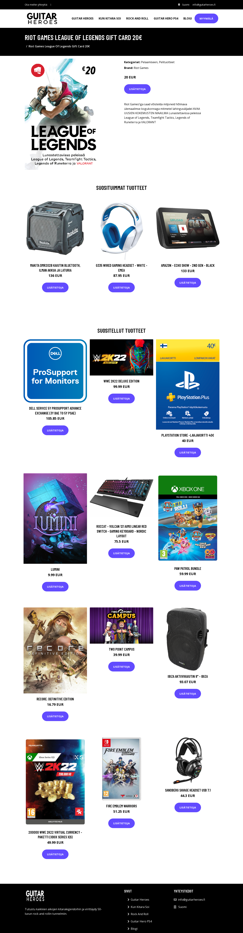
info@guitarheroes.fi (204, 4)
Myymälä (206, 18)
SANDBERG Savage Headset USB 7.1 (188, 790)
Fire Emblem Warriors (121, 806)
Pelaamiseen (149, 62)
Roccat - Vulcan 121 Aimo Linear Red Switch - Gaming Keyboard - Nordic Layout (121, 531)
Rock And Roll (137, 18)
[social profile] (51, 4)
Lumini (55, 569)
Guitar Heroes (82, 18)
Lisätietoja (137, 89)
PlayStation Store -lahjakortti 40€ (187, 435)
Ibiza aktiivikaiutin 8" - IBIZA (188, 676)
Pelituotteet (166, 62)
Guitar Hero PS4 (166, 18)
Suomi (185, 4)
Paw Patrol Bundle (187, 568)
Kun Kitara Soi (110, 18)
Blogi (187, 18)
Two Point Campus (121, 649)
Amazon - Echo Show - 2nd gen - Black (188, 265)
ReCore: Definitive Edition (55, 699)
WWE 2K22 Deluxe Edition (121, 381)
